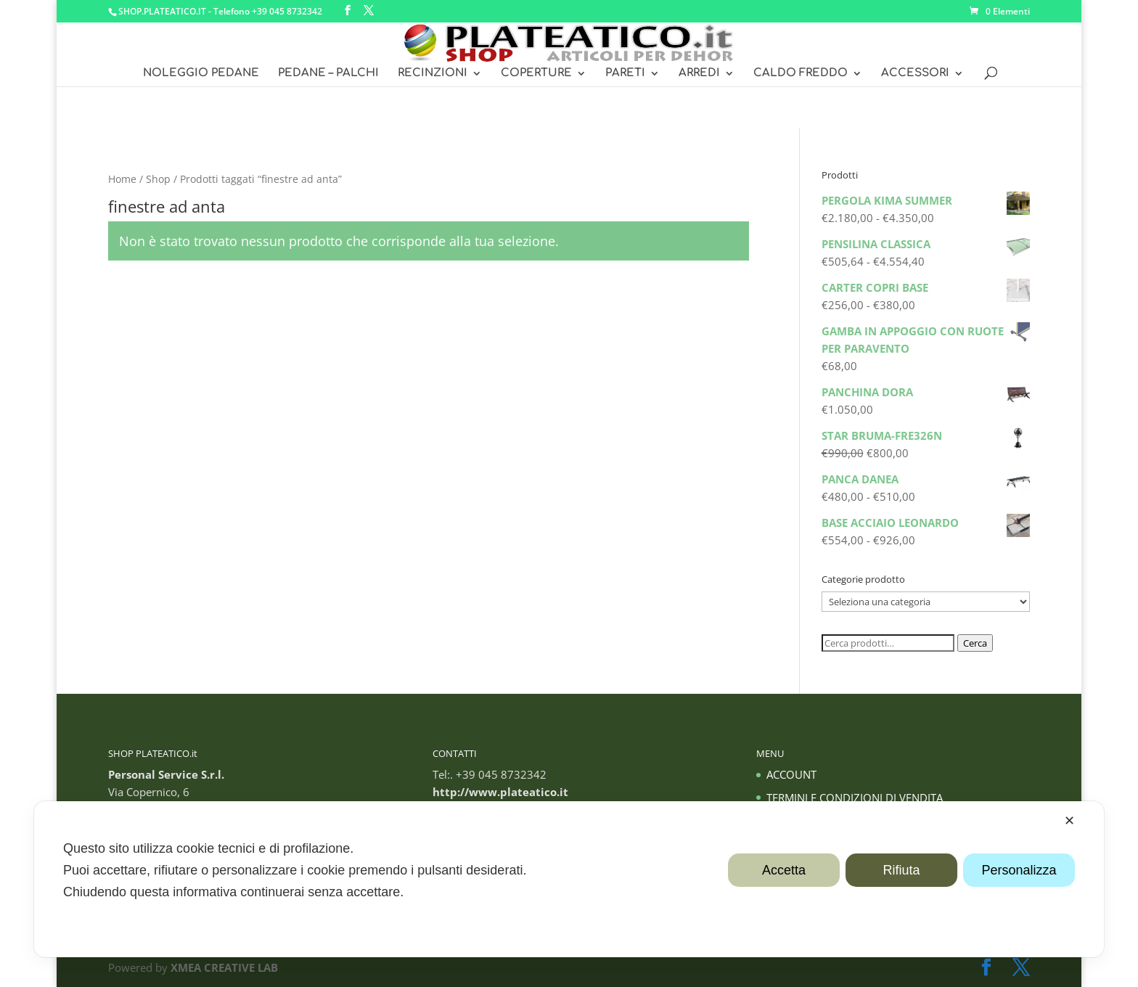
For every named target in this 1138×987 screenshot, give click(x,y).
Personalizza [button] (1018, 870)
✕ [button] (1069, 821)
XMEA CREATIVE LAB (224, 967)
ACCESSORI (915, 73)
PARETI (625, 73)
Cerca (975, 643)
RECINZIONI (432, 73)
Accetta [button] (784, 870)
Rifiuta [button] (901, 870)
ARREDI (699, 73)
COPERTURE (536, 73)
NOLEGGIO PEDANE (201, 73)
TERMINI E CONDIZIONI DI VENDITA (854, 797)
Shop (158, 179)
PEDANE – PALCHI (328, 73)
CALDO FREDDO (800, 73)
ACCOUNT (791, 774)
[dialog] (569, 879)
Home (122, 179)
